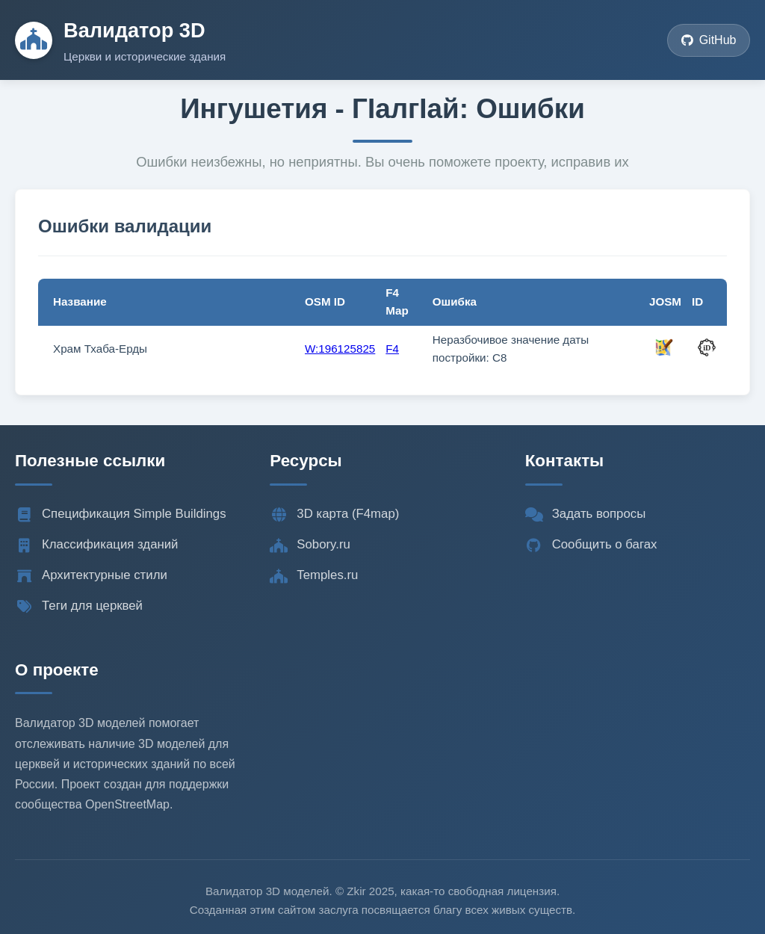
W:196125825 (340, 348)
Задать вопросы (585, 514)
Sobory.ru (310, 544)
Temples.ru (314, 575)
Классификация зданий (96, 544)
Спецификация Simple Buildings (120, 514)
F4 (392, 348)
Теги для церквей (79, 606)
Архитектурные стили (91, 575)
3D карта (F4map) (334, 514)
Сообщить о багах (591, 544)
